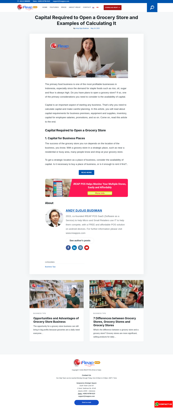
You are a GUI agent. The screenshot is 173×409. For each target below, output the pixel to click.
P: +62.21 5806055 (24, 1)
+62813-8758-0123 (89, 393)
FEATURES (54, 7)
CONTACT (87, 7)
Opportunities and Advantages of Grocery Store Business (56, 320)
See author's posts (80, 240)
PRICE (63, 7)
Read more (86, 172)
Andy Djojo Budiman (82, 28)
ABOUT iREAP (75, 7)
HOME (44, 7)
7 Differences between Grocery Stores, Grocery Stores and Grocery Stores (114, 322)
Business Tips (50, 267)
